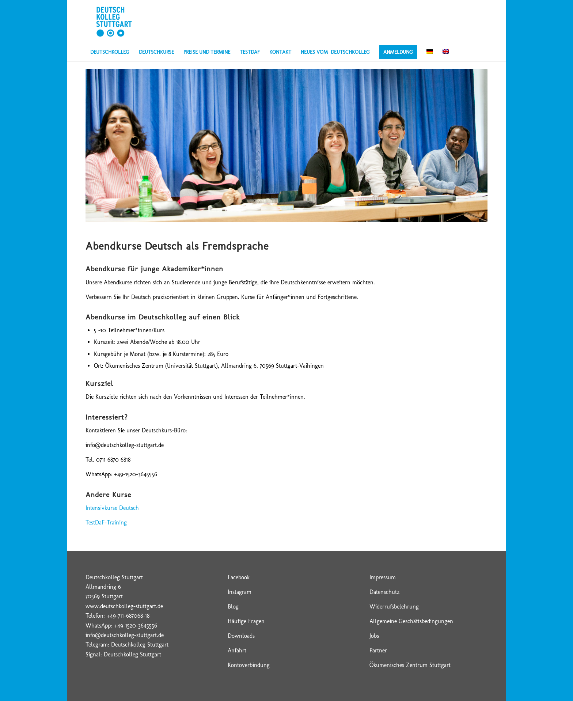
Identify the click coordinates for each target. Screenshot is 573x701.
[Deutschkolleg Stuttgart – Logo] (114, 21)
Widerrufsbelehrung (394, 606)
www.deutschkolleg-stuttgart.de (124, 606)
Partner (378, 650)
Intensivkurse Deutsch (112, 507)
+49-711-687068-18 (128, 615)
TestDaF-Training (106, 522)
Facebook (239, 577)
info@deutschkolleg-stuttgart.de (125, 635)
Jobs (374, 635)
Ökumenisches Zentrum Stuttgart (410, 665)
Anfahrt (237, 650)
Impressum (382, 577)
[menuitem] (110, 52)
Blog (233, 606)
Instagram (239, 591)
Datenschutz (384, 591)
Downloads (241, 635)
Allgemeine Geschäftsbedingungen (411, 621)
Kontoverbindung (249, 665)
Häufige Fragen (246, 621)
